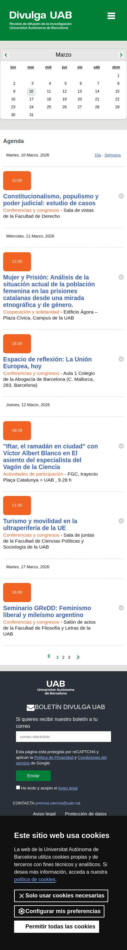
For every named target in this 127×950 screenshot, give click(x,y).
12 (64, 91)
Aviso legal (68, 788)
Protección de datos (86, 813)
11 (49, 91)
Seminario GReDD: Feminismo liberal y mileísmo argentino (47, 611)
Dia (98, 155)
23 (13, 107)
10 (31, 91)
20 (80, 99)
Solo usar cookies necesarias (61, 896)
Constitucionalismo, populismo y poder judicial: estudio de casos (50, 200)
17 (31, 99)
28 (97, 107)
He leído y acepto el (47, 788)
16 (13, 99)
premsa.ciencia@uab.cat (57, 803)
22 (117, 99)
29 (117, 107)
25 (49, 107)
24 (31, 107)
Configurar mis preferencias (59, 911)
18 (49, 99)
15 (117, 91)
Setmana (112, 155)
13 (80, 91)
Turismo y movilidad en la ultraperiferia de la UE (40, 524)
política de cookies (35, 879)
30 (13, 115)
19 (64, 99)
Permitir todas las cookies (56, 926)
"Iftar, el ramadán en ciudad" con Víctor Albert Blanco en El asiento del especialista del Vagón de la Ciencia (50, 456)
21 (97, 99)
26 (64, 107)
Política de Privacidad (53, 757)
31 (31, 115)
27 (80, 107)
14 (97, 91)
